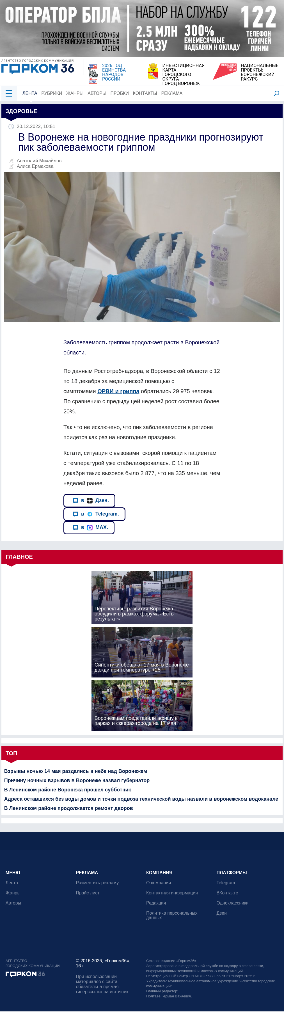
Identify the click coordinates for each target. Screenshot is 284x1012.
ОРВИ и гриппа (118, 391)
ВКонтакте (227, 892)
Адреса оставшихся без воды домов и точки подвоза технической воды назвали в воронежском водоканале (141, 799)
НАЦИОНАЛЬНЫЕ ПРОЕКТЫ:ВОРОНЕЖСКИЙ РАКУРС (259, 72)
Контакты (145, 93)
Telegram (226, 882)
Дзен (222, 913)
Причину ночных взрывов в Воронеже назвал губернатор (77, 780)
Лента (29, 93)
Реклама (172, 93)
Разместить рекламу (97, 882)
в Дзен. (91, 500)
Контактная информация (172, 892)
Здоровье (21, 111)
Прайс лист (88, 892)
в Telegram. (96, 514)
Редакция (156, 903)
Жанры (75, 93)
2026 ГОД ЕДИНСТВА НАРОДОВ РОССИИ (114, 72)
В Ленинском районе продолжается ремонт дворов (68, 808)
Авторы (97, 93)
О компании (158, 882)
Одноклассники (233, 903)
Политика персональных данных (172, 915)
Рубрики (51, 93)
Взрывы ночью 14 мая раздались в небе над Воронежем (75, 771)
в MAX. (90, 527)
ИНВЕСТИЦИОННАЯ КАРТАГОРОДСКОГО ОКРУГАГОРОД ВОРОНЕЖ (183, 74)
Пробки (120, 93)
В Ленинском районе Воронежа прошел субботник (67, 789)
